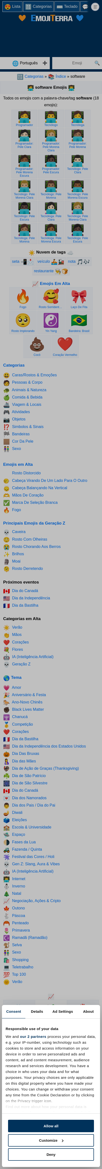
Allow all (51, 1126)
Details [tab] (37, 1011)
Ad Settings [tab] (62, 1011)
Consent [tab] (13, 1011)
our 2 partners (33, 1036)
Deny (51, 1154)
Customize (51, 1140)
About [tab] (88, 1011)
